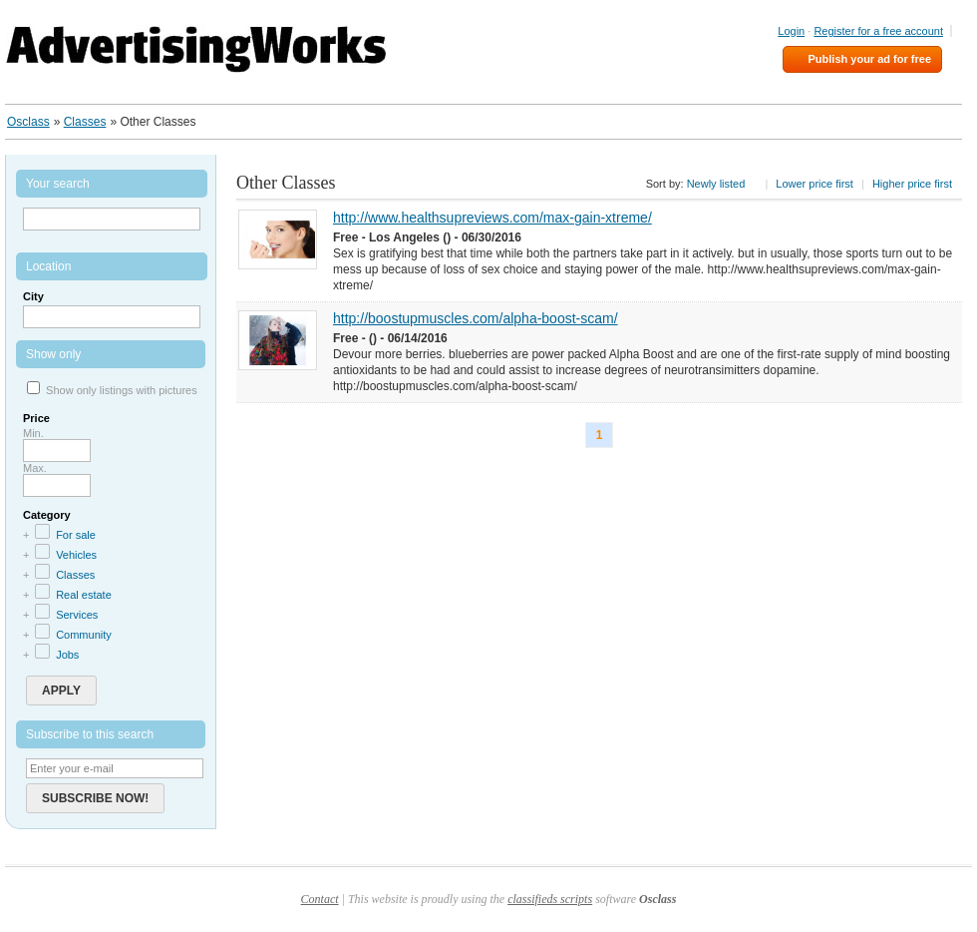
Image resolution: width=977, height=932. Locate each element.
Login (791, 31)
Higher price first (912, 184)
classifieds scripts (549, 899)
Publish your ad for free (870, 59)
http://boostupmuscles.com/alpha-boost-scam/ (475, 318)
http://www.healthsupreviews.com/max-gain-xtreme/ (492, 218)
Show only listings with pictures (121, 390)
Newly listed (716, 184)
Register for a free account (878, 31)
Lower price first (814, 184)
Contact (320, 899)
